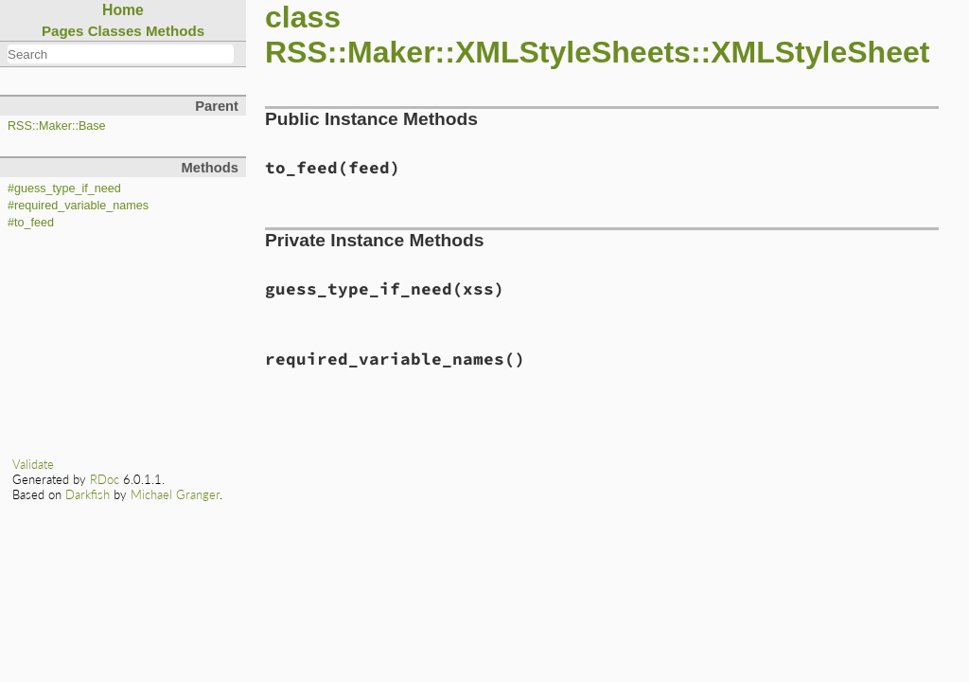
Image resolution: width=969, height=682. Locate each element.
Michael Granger (175, 494)
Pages (63, 31)
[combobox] (121, 54)
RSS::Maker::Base (57, 126)
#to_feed (31, 222)
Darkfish (87, 494)
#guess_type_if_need (64, 188)
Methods (175, 31)
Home (123, 10)
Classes (115, 31)
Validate (33, 464)
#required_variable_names (78, 205)
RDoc (104, 479)
